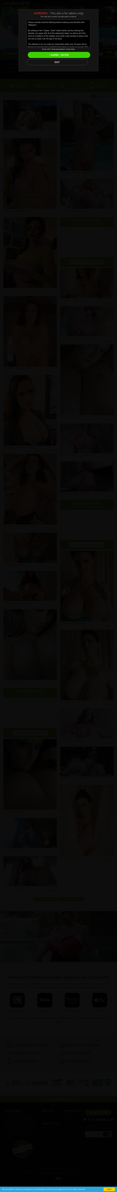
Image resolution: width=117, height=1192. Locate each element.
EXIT (34, 55)
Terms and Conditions (58, 49)
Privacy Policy (73, 49)
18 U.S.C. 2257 (44, 49)
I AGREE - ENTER (68, 55)
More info (81, 1189)
